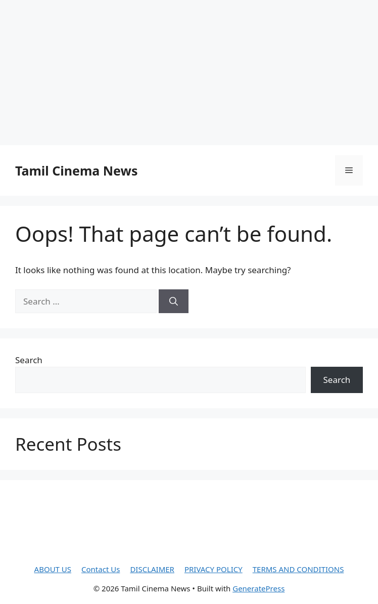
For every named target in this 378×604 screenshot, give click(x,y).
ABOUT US (52, 569)
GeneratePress (258, 588)
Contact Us (100, 569)
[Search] (173, 301)
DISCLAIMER (152, 569)
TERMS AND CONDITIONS (298, 569)
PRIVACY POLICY (213, 569)
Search (28, 360)
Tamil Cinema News (76, 170)
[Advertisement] (189, 71)
